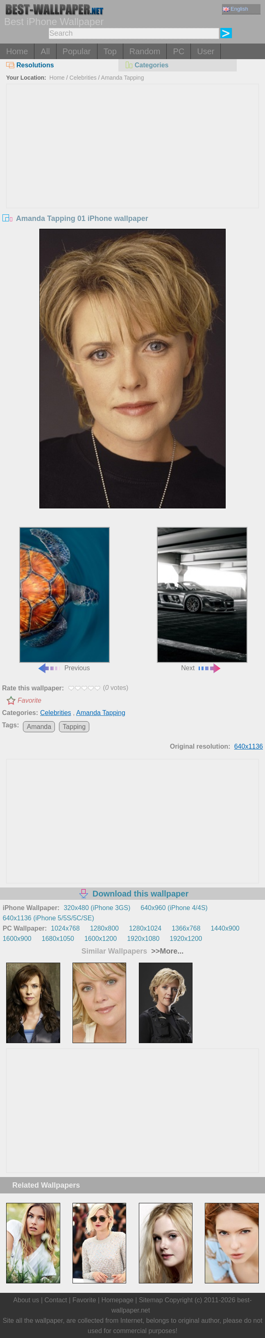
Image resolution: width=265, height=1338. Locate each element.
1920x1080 (143, 938)
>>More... (166, 951)
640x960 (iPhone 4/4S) (174, 907)
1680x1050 (58, 938)
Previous (64, 599)
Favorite (29, 700)
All (45, 51)
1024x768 (65, 928)
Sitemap (151, 1300)
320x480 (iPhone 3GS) (96, 907)
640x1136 (248, 746)
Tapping (74, 726)
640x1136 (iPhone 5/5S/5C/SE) (48, 918)
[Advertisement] (132, 145)
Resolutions (30, 65)
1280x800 (104, 928)
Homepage (118, 1300)
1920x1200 (186, 938)
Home (17, 51)
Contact (56, 1300)
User (205, 51)
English (235, 9)
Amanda (39, 726)
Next (202, 599)
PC (178, 51)
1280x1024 (145, 928)
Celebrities (83, 77)
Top (110, 51)
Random (145, 51)
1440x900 (225, 928)
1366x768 (186, 928)
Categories (147, 65)
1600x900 (16, 938)
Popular (77, 51)
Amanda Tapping (122, 77)
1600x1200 (100, 938)
